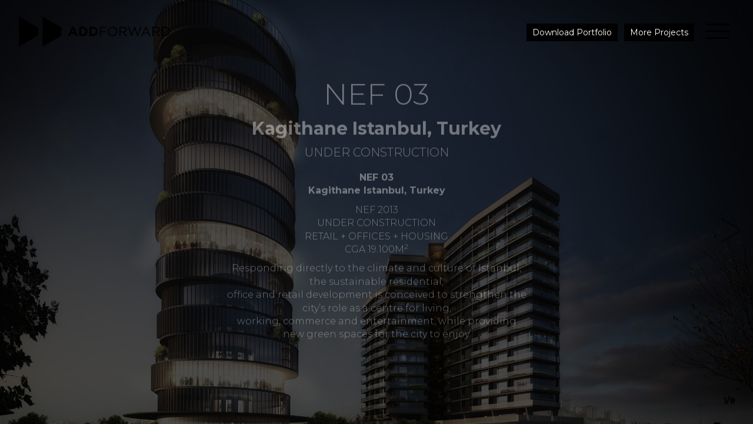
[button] (715, 212)
